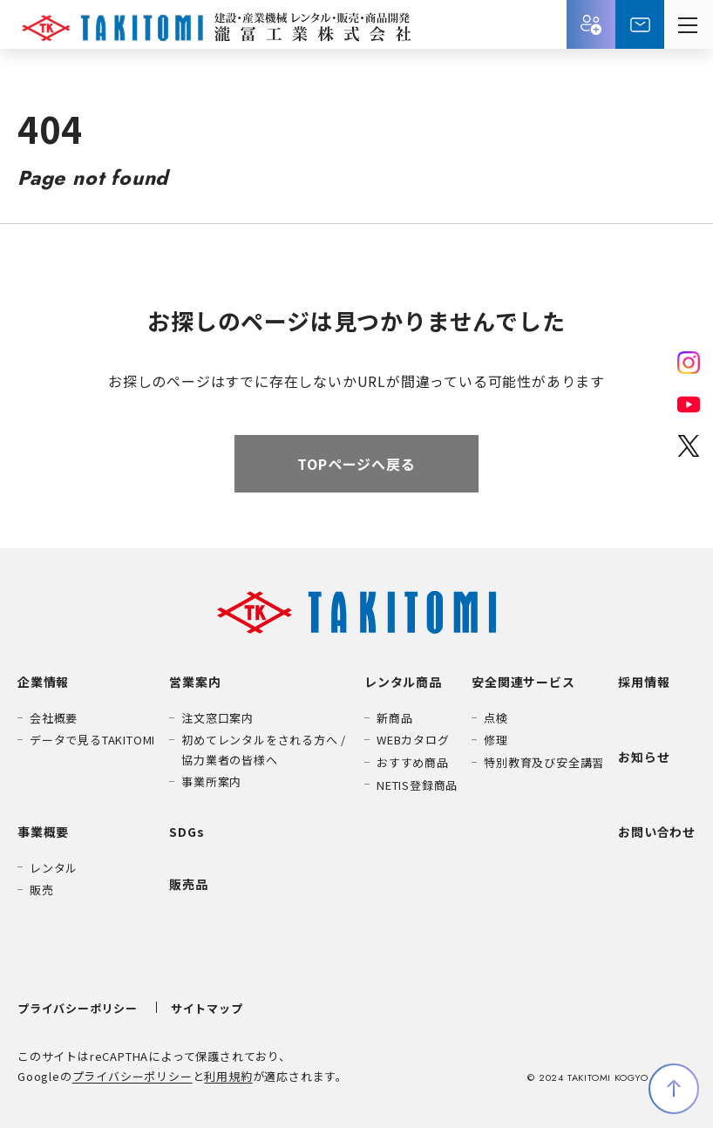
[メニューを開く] (688, 24)
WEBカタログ (413, 739)
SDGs (186, 831)
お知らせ (643, 756)
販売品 (188, 884)
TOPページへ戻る (356, 463)
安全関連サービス (523, 681)
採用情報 (591, 24)
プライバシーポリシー (77, 1008)
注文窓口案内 (217, 718)
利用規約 (228, 1076)
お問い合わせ (639, 24)
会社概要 (54, 718)
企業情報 (43, 681)
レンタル (54, 868)
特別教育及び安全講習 (544, 762)
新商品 (394, 718)
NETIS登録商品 (417, 785)
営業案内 (195, 681)
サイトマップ (207, 1008)
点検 (496, 718)
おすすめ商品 (413, 762)
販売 (42, 889)
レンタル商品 (403, 681)
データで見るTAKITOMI (92, 739)
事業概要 (43, 831)
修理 (496, 739)
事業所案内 (211, 781)
